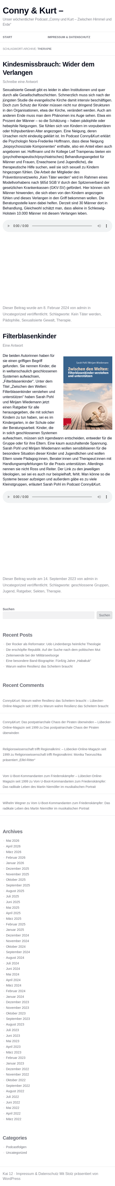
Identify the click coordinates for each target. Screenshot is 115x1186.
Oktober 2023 (15, 1013)
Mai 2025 (12, 907)
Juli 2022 (12, 1097)
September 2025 (18, 885)
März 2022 (13, 1119)
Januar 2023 (15, 1063)
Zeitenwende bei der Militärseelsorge (32, 655)
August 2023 (15, 1024)
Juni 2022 (13, 1102)
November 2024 (17, 941)
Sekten (38, 591)
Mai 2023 (12, 1041)
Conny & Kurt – (33, 10)
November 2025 (17, 874)
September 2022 (18, 1085)
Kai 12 (8, 1174)
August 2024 (15, 957)
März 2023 (13, 1052)
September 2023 (18, 1019)
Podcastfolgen (16, 1147)
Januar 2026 (15, 863)
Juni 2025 (13, 902)
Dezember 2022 (17, 1069)
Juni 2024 (13, 968)
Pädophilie (11, 320)
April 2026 (13, 846)
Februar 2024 (15, 991)
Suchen (8, 609)
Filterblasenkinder (29, 336)
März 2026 (13, 852)
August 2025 (15, 891)
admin (82, 308)
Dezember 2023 (17, 1002)
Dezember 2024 (17, 935)
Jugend (9, 591)
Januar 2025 (15, 929)
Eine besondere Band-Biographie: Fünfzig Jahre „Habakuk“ (48, 661)
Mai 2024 (12, 974)
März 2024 (13, 985)
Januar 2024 (15, 996)
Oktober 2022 (15, 1080)
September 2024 (18, 952)
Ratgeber (23, 591)
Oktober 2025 (15, 879)
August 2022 (15, 1091)
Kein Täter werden (86, 314)
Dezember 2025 (17, 868)
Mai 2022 (12, 1108)
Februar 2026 (15, 857)
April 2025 (13, 913)
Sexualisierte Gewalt (38, 320)
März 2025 (13, 918)
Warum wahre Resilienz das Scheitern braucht (39, 666)
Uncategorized (14, 314)
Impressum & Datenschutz (69, 37)
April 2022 (13, 1113)
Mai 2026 (12, 840)
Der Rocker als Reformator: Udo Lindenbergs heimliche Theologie (53, 644)
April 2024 (13, 980)
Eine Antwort (13, 345)
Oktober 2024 (15, 946)
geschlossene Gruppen (89, 585)
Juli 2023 (12, 1030)
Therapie (63, 320)
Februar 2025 (15, 924)
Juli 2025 (12, 896)
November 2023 (17, 1007)
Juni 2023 (13, 1035)
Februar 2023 (15, 1058)
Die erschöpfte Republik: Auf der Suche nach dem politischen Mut (53, 649)
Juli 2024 (12, 963)
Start (7, 37)
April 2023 (13, 1046)
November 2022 (17, 1074)
